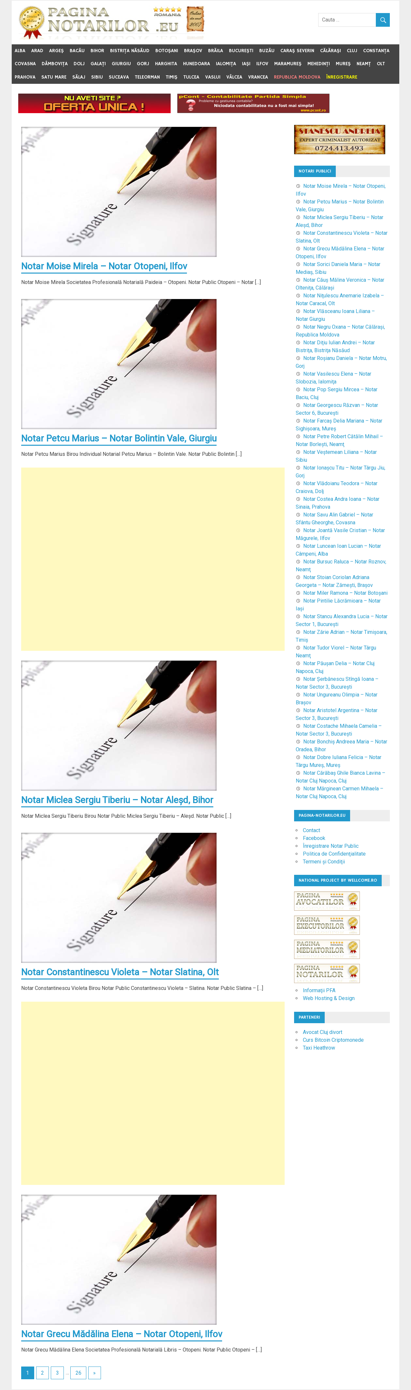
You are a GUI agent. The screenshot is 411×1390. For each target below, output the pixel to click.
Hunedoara (196, 64)
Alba (20, 51)
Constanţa (376, 51)
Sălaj (78, 77)
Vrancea (258, 77)
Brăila (215, 51)
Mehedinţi (318, 64)
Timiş (171, 77)
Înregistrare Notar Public (331, 846)
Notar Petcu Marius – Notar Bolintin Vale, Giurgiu (119, 438)
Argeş (56, 51)
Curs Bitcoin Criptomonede (333, 1040)
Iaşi (246, 64)
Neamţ (364, 64)
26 (78, 1373)
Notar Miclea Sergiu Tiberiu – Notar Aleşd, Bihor (117, 800)
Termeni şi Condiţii (324, 862)
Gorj (143, 64)
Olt (381, 64)
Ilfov (262, 64)
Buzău (267, 51)
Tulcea (191, 77)
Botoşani (166, 51)
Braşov (193, 51)
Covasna (25, 64)
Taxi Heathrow (319, 1048)
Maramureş (288, 64)
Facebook (314, 838)
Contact (311, 830)
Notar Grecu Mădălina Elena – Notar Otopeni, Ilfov (122, 1334)
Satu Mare (53, 77)
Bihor (97, 51)
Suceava (119, 77)
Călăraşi (330, 51)
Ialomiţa (226, 64)
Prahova (25, 77)
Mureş (343, 64)
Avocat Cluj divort (322, 1032)
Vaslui (212, 77)
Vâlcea (234, 77)
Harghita (166, 64)
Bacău (77, 51)
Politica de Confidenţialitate (334, 854)
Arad (37, 51)
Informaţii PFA (319, 990)
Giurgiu (121, 64)
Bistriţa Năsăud (129, 51)
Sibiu (97, 77)
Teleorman (147, 77)
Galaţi (98, 64)
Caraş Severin (297, 51)
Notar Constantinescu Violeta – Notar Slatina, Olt (120, 972)
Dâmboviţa (55, 64)
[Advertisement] (153, 559)
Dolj (79, 64)
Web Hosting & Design (329, 998)
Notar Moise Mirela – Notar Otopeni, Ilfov (104, 266)
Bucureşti (241, 51)
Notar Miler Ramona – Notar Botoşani (345, 593)
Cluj (352, 51)
